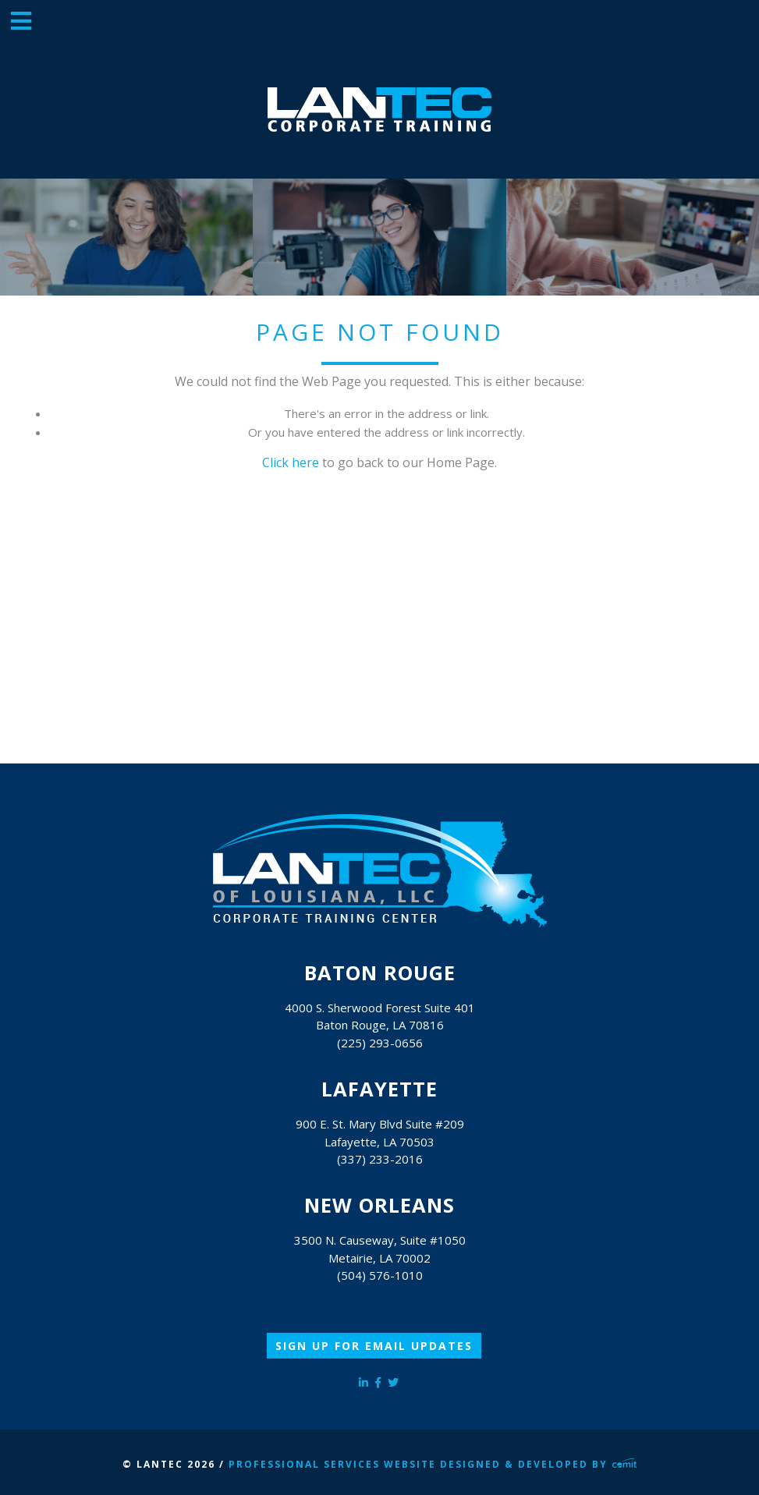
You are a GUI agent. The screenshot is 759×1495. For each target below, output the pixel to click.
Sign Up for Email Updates (374, 1345)
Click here (290, 462)
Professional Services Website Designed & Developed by (433, 1464)
